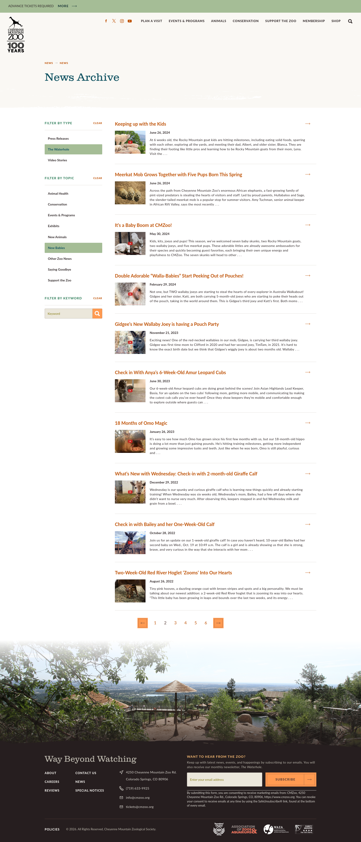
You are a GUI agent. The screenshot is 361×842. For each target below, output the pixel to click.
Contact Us (86, 773)
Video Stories (57, 160)
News (49, 62)
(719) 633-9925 (137, 788)
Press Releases (58, 138)
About (50, 773)
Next (223, 623)
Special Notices (90, 790)
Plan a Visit (151, 21)
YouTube (130, 21)
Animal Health (58, 193)
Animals (218, 21)
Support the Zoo (280, 21)
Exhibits (53, 226)
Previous (147, 623)
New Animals (57, 237)
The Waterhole (58, 149)
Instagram (122, 21)
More (63, 6)
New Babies (56, 248)
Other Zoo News (60, 258)
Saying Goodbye (59, 269)
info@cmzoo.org (138, 797)
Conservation (246, 21)
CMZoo (16, 34)
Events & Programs (187, 21)
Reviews (52, 790)
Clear (97, 123)
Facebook (106, 21)
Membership (314, 21)
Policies (52, 829)
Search (350, 21)
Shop (336, 21)
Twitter (114, 21)
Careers (52, 782)
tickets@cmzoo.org (140, 807)
